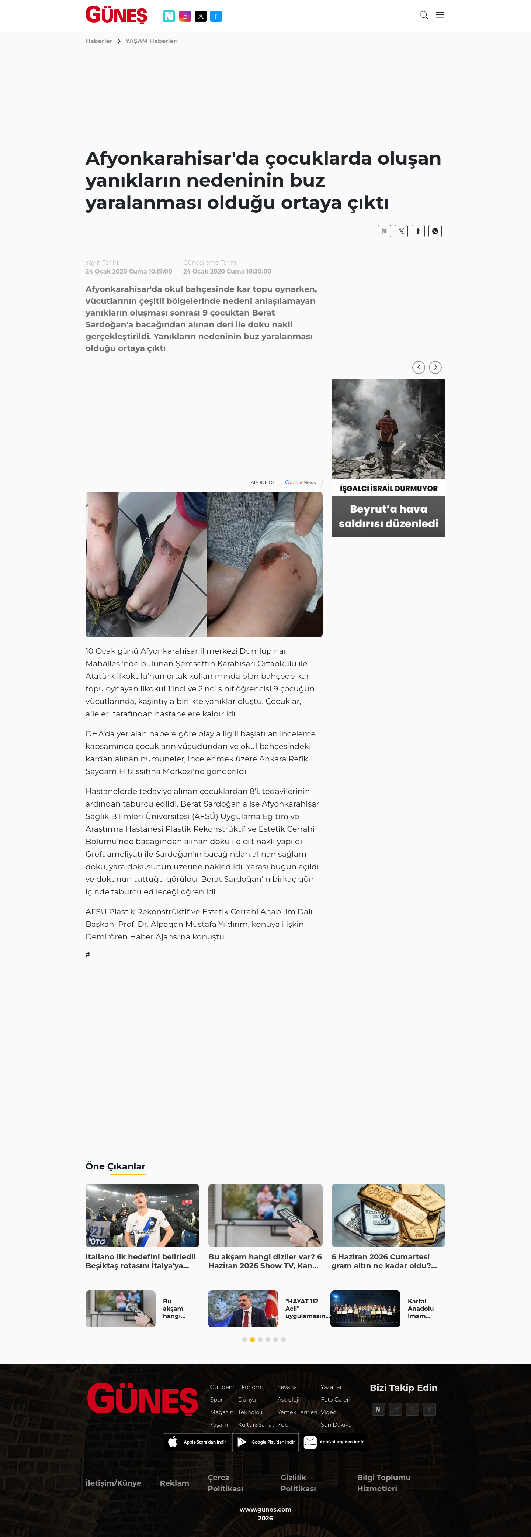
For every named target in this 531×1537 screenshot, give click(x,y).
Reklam (175, 1483)
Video (328, 1412)
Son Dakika (336, 1424)
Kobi (283, 1424)
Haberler (99, 41)
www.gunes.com (266, 1509)
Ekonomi (250, 1386)
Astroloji (288, 1399)
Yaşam (219, 1424)
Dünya (247, 1399)
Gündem (222, 1386)
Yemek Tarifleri (297, 1412)
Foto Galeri (335, 1399)
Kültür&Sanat (256, 1424)
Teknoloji (250, 1412)
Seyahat (288, 1386)
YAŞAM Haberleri (152, 41)
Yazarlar (331, 1386)
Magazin (222, 1412)
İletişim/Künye (114, 1483)
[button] (418, 367)
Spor (216, 1399)
